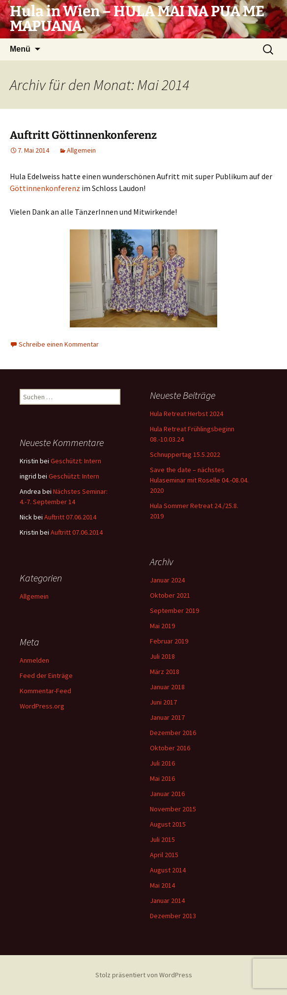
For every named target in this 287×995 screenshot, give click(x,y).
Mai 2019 (162, 625)
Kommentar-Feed (45, 690)
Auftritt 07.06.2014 (70, 517)
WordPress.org (42, 706)
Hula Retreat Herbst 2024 (186, 413)
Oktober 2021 (170, 595)
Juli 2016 (162, 763)
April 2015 (164, 854)
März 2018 (164, 671)
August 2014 (168, 870)
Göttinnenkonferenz (45, 188)
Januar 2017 (167, 717)
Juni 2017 (163, 702)
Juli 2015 (162, 839)
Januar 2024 (167, 580)
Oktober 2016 (170, 747)
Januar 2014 (167, 900)
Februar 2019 (169, 641)
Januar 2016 (167, 793)
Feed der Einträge (46, 675)
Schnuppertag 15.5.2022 (185, 454)
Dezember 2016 (173, 732)
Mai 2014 (162, 885)
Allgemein (81, 150)
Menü (20, 49)
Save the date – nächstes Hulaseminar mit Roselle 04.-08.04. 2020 (199, 480)
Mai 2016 (162, 778)
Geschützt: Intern (76, 460)
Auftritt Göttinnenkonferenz (83, 135)
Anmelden (34, 660)
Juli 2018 (162, 656)
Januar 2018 (167, 686)
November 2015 (173, 808)
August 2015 (168, 824)
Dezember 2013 (173, 915)
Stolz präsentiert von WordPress (143, 974)
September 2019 (174, 610)
